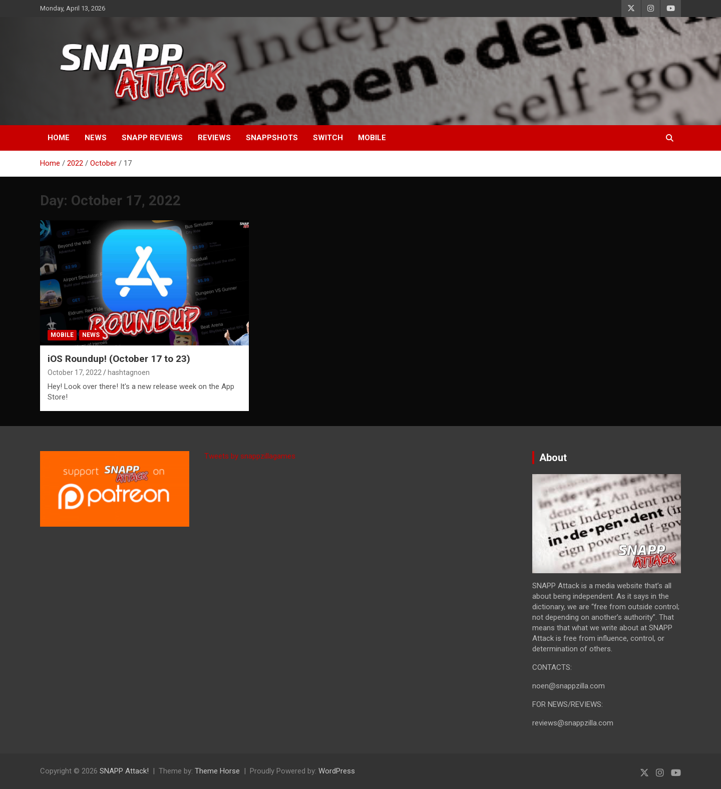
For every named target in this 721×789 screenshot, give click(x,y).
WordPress (336, 770)
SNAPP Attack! (124, 770)
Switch (328, 137)
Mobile (372, 137)
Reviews (214, 137)
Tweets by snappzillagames (249, 456)
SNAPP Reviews (152, 137)
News (96, 137)
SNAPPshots (272, 137)
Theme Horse (217, 770)
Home (59, 137)
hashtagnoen (129, 372)
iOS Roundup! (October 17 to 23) (119, 358)
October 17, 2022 (75, 372)
